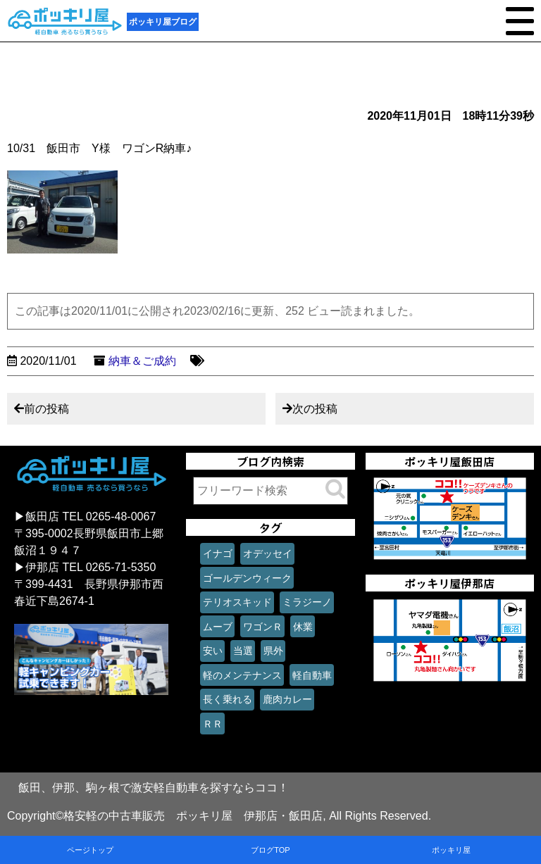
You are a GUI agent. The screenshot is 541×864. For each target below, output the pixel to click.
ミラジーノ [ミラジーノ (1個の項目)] (307, 602)
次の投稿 (314, 409)
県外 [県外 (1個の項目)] (273, 650)
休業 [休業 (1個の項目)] (303, 626)
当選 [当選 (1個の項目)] (243, 650)
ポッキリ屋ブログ (163, 22)
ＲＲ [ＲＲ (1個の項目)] (213, 724)
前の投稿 (46, 409)
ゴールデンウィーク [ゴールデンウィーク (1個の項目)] (247, 578)
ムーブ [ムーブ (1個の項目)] (217, 626)
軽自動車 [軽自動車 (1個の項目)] (312, 675)
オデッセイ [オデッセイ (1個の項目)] (267, 553)
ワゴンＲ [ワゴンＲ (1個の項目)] (262, 626)
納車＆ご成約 (142, 361)
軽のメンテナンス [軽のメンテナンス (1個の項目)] (242, 675)
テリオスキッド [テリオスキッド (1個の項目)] (237, 602)
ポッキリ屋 (451, 850)
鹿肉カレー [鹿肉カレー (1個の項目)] (287, 699)
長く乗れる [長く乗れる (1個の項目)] (227, 699)
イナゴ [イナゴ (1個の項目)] (217, 553)
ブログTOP (270, 850)
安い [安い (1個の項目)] (213, 650)
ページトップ (90, 850)
